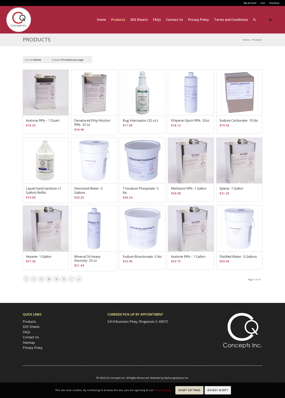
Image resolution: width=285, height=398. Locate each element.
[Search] (254, 19)
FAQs (26, 332)
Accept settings (189, 390)
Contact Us (31, 337)
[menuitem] (250, 3)
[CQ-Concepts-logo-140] (18, 19)
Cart (262, 2)
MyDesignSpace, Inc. (176, 378)
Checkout (274, 2)
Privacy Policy (33, 348)
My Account (250, 2)
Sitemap (29, 342)
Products (36, 39)
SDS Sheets (31, 327)
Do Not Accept (218, 390)
